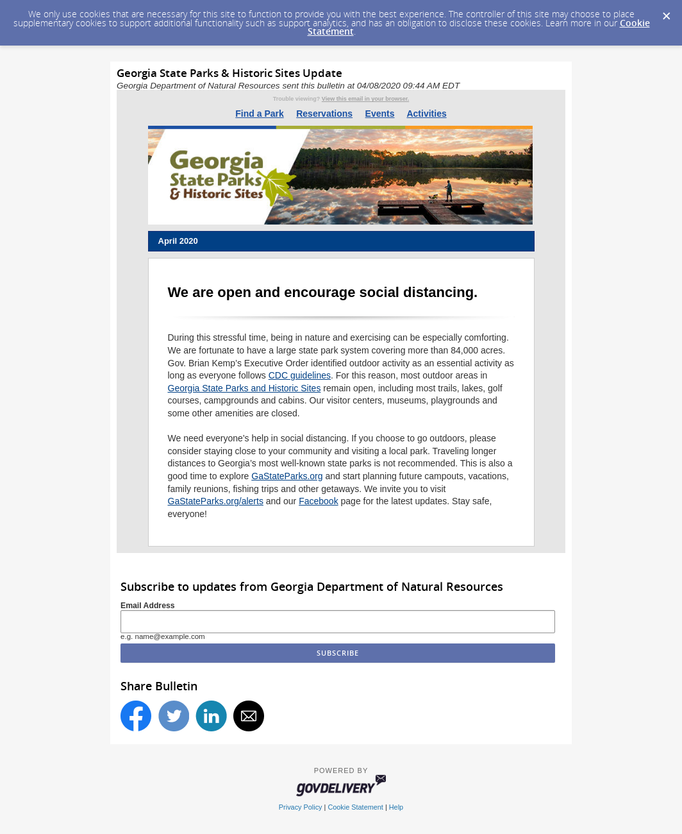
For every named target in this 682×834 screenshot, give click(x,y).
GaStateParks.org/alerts (215, 501)
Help (396, 807)
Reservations (324, 113)
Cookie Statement (355, 807)
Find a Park (259, 113)
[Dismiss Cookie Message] (666, 12)
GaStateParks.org (286, 476)
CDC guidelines (300, 375)
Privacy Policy (300, 807)
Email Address (148, 605)
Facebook (318, 501)
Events (380, 113)
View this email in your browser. (365, 99)
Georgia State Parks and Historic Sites (244, 388)
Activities (426, 113)
